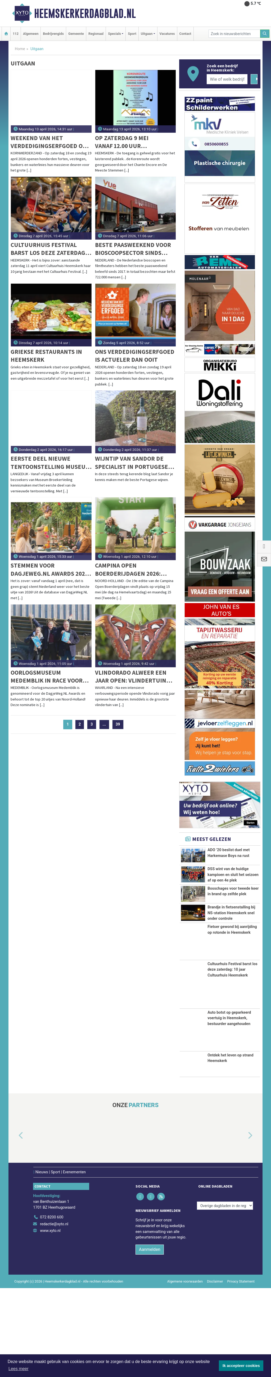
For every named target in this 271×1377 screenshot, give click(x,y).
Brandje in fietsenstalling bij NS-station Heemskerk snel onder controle (231, 979)
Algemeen (30, 34)
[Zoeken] (265, 34)
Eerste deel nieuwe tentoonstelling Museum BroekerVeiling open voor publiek (51, 463)
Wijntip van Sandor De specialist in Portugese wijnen (131, 463)
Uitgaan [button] (146, 34)
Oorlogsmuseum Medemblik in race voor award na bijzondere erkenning (47, 677)
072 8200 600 (51, 1306)
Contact (185, 34)
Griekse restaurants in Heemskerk (46, 355)
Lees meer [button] (18, 1368)
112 (16, 34)
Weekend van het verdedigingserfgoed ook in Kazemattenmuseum (50, 142)
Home (20, 49)
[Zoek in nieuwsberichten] (234, 34)
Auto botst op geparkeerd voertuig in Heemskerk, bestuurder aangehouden (229, 1107)
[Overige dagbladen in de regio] (225, 1294)
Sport (132, 34)
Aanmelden (149, 1338)
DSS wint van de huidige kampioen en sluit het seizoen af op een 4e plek (233, 893)
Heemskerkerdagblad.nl (85, 13)
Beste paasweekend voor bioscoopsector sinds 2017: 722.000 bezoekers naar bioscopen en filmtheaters (133, 249)
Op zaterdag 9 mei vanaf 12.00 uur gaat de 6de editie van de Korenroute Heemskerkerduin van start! (134, 142)
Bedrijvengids (53, 34)
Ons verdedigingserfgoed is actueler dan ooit (134, 355)
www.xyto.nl (50, 1319)
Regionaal (95, 34)
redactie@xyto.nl (54, 1313)
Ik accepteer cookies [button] (241, 1366)
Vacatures (167, 34)
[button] (14, 1225)
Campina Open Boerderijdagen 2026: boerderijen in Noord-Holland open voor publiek (129, 569)
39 (118, 724)
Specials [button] (114, 34)
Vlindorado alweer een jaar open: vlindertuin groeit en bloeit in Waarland (130, 677)
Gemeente (76, 34)
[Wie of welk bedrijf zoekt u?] (227, 79)
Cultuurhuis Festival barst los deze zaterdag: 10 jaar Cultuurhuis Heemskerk (49, 249)
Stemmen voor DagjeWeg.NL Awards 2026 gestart (49, 569)
